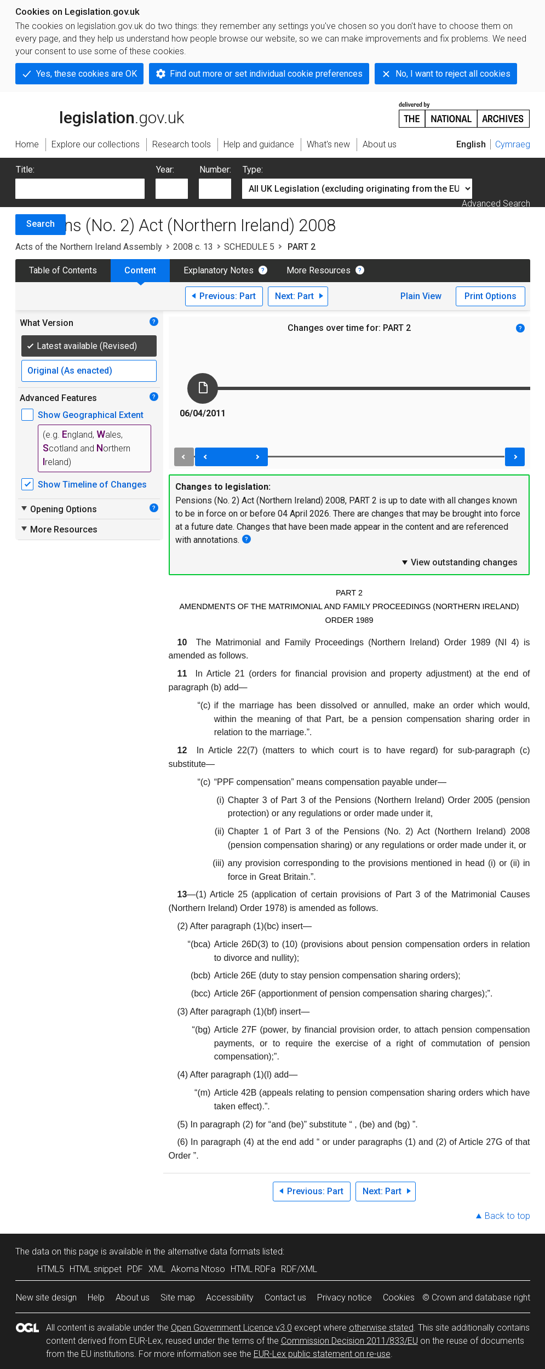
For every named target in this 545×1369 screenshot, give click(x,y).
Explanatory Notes (218, 270)
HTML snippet (96, 1269)
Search (40, 224)
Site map (177, 1297)
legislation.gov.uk (99, 113)
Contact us (285, 1297)
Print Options (490, 296)
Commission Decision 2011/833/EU (349, 1341)
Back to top (507, 1216)
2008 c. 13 (193, 247)
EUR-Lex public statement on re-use (322, 1354)
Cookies (399, 1297)
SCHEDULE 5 (249, 247)
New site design (46, 1297)
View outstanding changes (459, 562)
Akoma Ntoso (198, 1269)
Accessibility (230, 1297)
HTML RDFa (253, 1269)
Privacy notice (344, 1297)
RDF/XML (299, 1269)
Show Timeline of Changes (92, 484)
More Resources (318, 270)
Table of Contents (63, 270)
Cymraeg (512, 144)
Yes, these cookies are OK (86, 73)
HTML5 (50, 1269)
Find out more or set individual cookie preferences (266, 73)
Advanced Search (496, 203)
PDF (135, 1269)
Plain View (420, 296)
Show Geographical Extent (91, 415)
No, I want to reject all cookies (452, 73)
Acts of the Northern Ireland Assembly (88, 247)
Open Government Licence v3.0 (231, 1327)
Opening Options (58, 508)
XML (156, 1269)
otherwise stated (381, 1327)
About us (133, 1297)
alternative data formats (214, 1251)
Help (96, 1297)
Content (140, 270)
